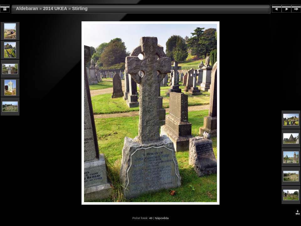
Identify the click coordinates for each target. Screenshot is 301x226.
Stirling (80, 8)
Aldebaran (27, 8)
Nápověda (162, 218)
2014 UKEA (55, 8)
